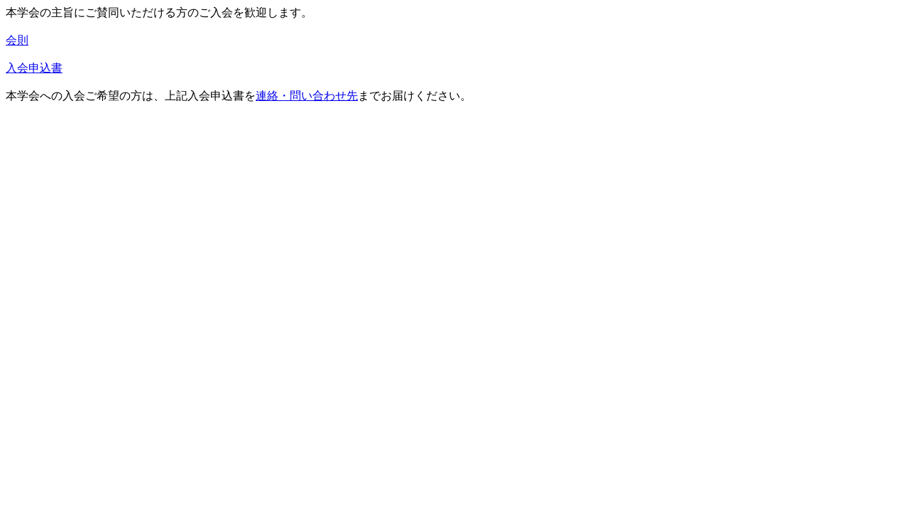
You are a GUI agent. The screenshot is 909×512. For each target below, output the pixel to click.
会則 (17, 40)
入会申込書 (34, 68)
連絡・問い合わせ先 (307, 96)
